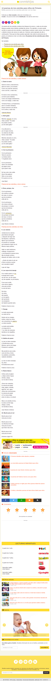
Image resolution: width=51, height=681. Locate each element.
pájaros (14, 321)
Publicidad (19, 679)
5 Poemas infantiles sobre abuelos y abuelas (22, 456)
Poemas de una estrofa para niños (14, 44)
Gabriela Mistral (6, 112)
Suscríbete (44, 647)
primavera (8, 213)
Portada (6, 679)
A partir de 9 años (7, 562)
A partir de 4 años (7, 553)
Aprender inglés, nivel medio (7, 573)
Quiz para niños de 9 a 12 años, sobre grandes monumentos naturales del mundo (28, 598)
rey (15, 273)
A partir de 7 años (7, 558)
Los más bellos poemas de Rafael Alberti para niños (24, 463)
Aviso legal (13, 679)
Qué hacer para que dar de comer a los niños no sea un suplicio (25, 635)
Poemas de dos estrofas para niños (14, 46)
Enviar (46, 672)
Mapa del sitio (38, 679)
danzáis (9, 119)
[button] (4, 625)
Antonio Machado (7, 146)
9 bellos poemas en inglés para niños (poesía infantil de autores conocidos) (27, 484)
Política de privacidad (28, 679)
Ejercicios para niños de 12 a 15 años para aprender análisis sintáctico (27, 602)
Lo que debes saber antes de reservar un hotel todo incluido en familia (27, 592)
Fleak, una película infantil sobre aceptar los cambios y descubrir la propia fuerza (28, 588)
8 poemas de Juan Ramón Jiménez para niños (22, 470)
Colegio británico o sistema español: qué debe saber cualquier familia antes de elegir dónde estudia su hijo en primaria (29, 583)
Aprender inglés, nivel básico (7, 568)
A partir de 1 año (7, 548)
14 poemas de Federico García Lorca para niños (23, 476)
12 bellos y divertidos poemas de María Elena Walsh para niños (27, 490)
